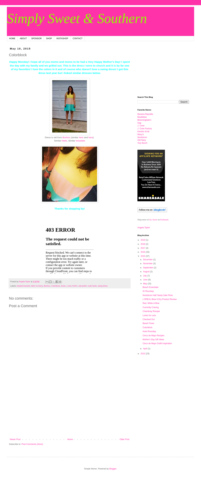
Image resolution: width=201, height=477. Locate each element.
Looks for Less (149, 315)
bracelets (80, 140)
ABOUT (23, 38)
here (81, 137)
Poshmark (164, 219)
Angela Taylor (143, 227)
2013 (143, 353)
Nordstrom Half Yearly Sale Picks (158, 295)
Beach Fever (148, 323)
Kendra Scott (143, 131)
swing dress (103, 286)
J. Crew (140, 125)
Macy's (140, 134)
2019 (143, 240)
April (145, 348)
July (145, 276)
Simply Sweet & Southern (77, 18)
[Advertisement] (69, 410)
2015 (143, 256)
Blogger (112, 469)
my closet (153, 219)
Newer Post (15, 439)
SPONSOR (36, 38)
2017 (143, 248)
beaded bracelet (23, 286)
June (145, 279)
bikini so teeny (37, 286)
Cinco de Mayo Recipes (153, 335)
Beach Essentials (150, 287)
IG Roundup (148, 291)
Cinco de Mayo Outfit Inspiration (157, 343)
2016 (143, 252)
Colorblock (55, 286)
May (145, 283)
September (148, 267)
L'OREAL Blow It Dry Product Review (160, 299)
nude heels (92, 286)
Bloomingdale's (144, 120)
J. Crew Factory (144, 128)
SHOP (49, 38)
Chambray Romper (151, 311)
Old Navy (141, 140)
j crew (69, 286)
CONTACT (77, 38)
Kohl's (74, 286)
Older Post (124, 439)
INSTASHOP (62, 38)
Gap (139, 123)
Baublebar (142, 117)
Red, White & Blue (151, 303)
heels (64, 140)
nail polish (82, 286)
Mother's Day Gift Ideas (153, 339)
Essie (63, 286)
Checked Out (149, 319)
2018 (143, 244)
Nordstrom (142, 137)
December (148, 259)
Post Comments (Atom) (32, 444)
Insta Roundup (149, 331)
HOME (12, 38)
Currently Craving (151, 307)
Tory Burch (142, 143)
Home (70, 439)
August (146, 271)
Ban (145, 114)
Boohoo (66, 137)
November (148, 263)
